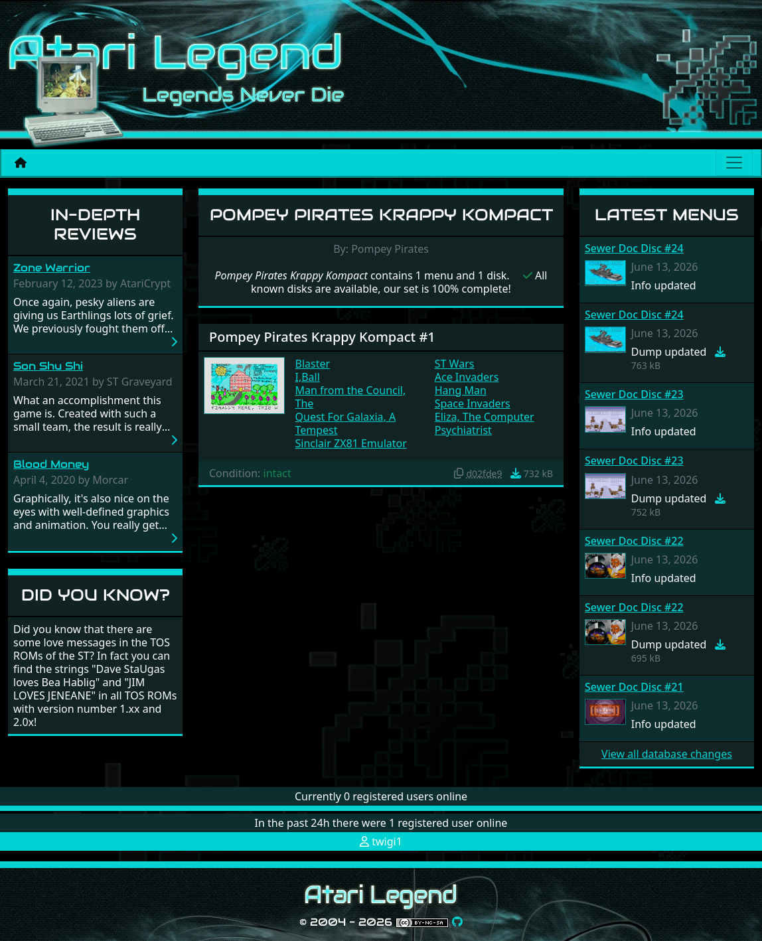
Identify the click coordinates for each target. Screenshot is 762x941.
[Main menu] (734, 162)
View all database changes (666, 754)
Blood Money (51, 464)
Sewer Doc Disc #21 (634, 687)
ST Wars (455, 363)
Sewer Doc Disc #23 (634, 394)
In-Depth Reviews (95, 224)
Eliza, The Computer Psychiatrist (484, 423)
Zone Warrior (51, 267)
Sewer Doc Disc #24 (634, 248)
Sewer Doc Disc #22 (634, 541)
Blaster (313, 363)
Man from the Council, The (350, 397)
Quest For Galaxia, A (345, 416)
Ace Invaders (467, 377)
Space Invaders (472, 403)
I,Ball (307, 377)
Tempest (316, 430)
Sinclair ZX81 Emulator (351, 443)
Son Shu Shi (48, 366)
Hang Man (461, 390)
